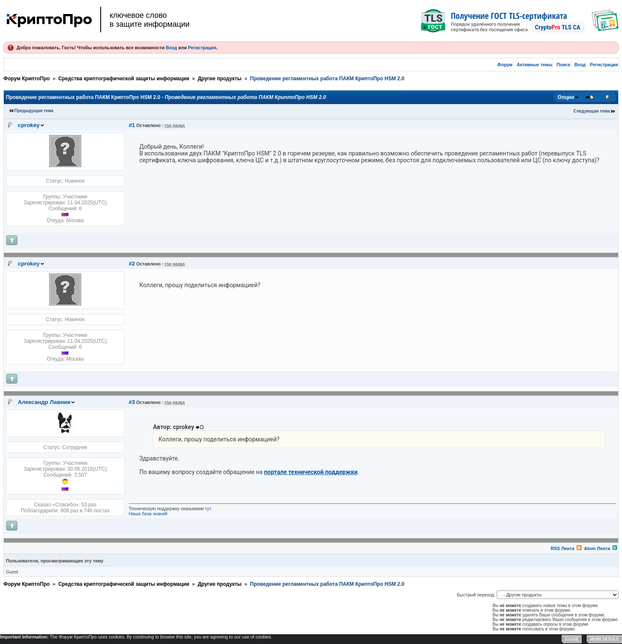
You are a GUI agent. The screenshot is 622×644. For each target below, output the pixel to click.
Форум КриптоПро (26, 79)
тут (208, 508)
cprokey (29, 125)
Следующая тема (592, 111)
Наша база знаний (148, 513)
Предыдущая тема (34, 110)
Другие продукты (219, 79)
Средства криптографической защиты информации (123, 79)
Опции (566, 97)
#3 (132, 402)
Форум (505, 64)
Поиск (563, 64)
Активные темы (534, 64)
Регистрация (202, 47)
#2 (132, 263)
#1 (132, 125)
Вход (171, 47)
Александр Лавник (44, 402)
